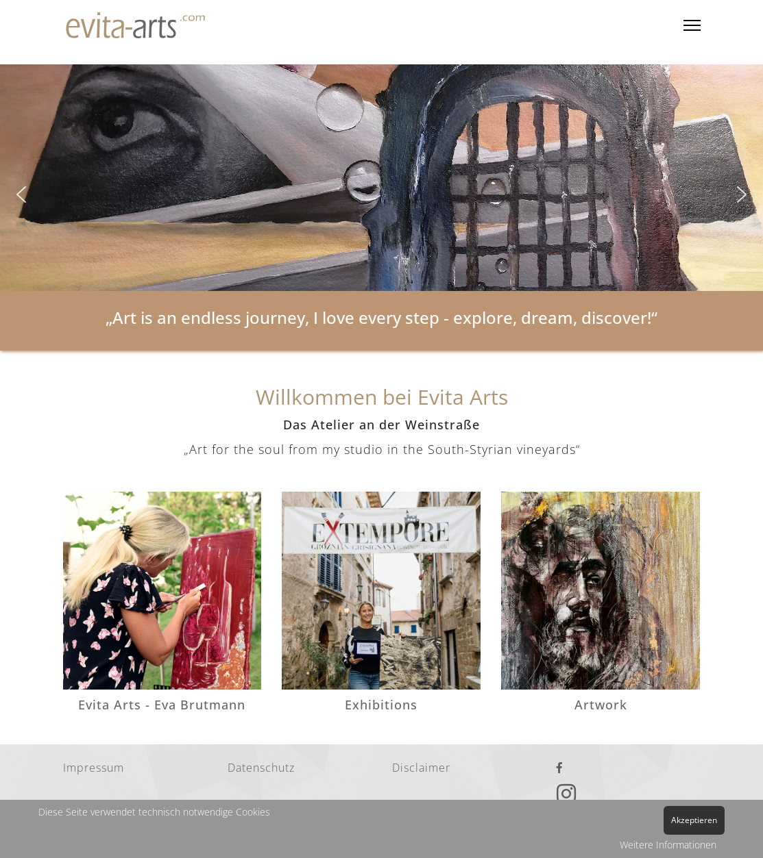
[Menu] (692, 25)
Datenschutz (261, 767)
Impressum (93, 767)
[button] (21, 194)
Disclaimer (421, 767)
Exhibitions (381, 704)
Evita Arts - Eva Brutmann (161, 704)
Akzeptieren (694, 820)
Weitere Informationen (668, 844)
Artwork (600, 704)
